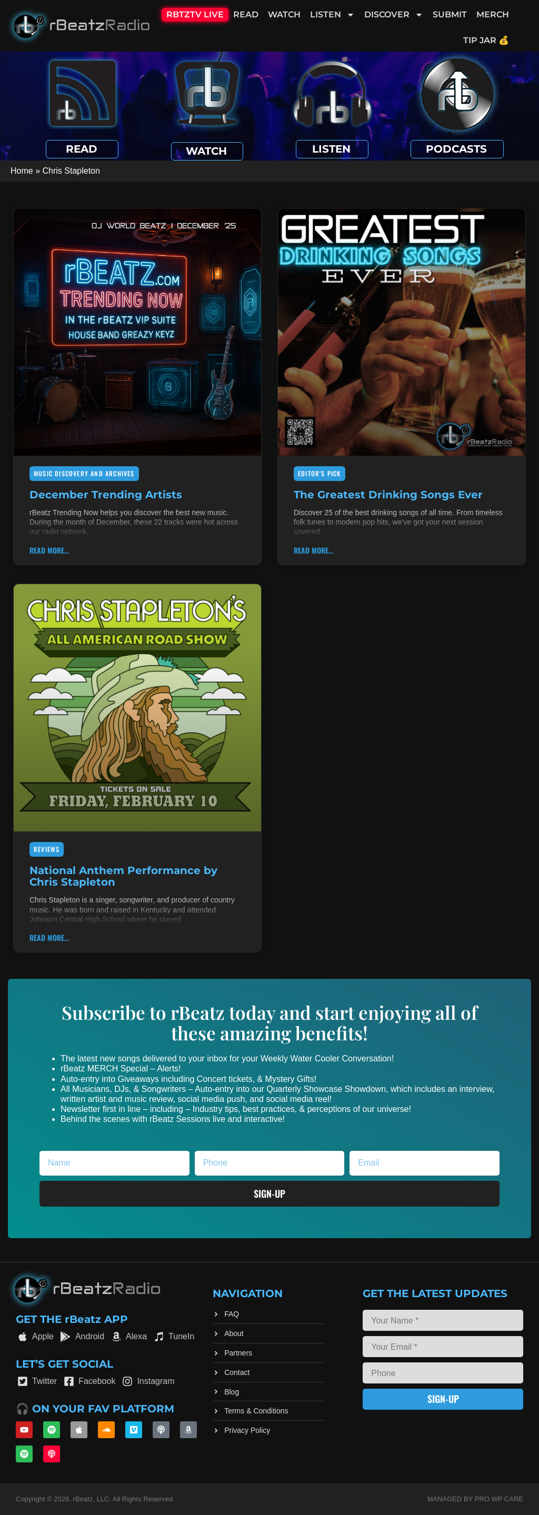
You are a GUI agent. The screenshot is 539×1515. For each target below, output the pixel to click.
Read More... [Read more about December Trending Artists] (49, 550)
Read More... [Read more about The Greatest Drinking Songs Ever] (313, 550)
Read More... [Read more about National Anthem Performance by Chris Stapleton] (49, 937)
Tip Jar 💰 (486, 40)
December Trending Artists (105, 494)
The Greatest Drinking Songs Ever (388, 494)
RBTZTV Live (195, 14)
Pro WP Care (499, 1499)
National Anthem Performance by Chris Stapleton (123, 876)
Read (245, 14)
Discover (393, 14)
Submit (450, 14)
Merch (492, 14)
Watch (284, 14)
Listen (332, 14)
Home (22, 170)
